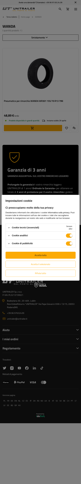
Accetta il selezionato (40, 264)
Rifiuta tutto (40, 273)
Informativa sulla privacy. (59, 212)
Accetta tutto (41, 255)
